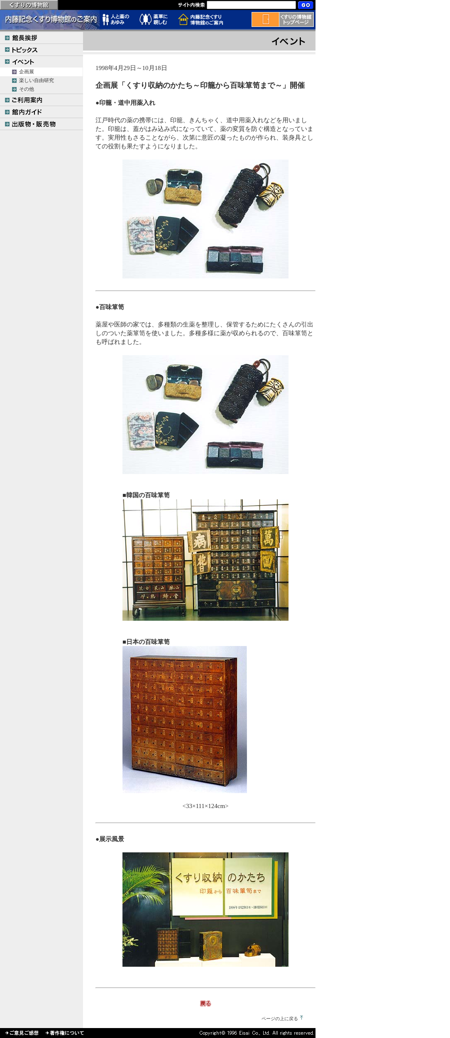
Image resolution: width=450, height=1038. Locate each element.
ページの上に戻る (280, 1018)
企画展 (26, 72)
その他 (26, 89)
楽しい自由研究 (36, 80)
